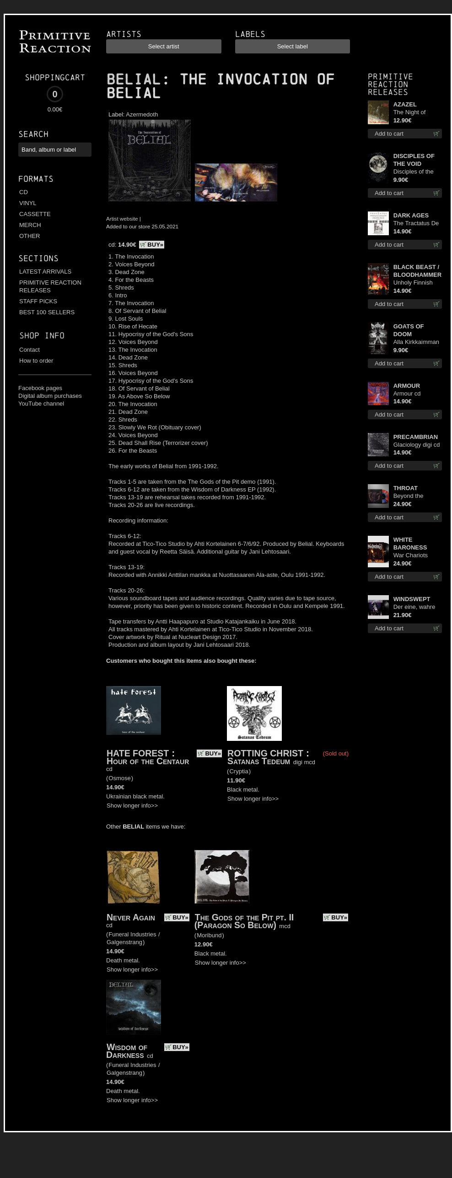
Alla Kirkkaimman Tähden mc (416, 342)
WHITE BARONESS (410, 543)
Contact (29, 349)
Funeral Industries (132, 934)
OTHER (29, 235)
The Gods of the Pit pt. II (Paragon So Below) (244, 921)
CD (23, 192)
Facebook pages (40, 388)
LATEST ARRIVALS (45, 271)
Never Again (131, 917)
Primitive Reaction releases (390, 84)
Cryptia (238, 771)
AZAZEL (405, 104)
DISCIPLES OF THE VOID (414, 160)
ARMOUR (406, 385)
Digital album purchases (50, 395)
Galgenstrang (124, 942)
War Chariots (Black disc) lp (411, 556)
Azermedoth (142, 114)
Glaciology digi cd (416, 444)
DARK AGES (411, 215)
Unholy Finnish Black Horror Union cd (413, 283)
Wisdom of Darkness (126, 1051)
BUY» (155, 244)
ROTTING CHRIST (265, 753)
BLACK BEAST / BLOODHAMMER (417, 271)
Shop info (42, 335)
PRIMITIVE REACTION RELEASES (50, 286)
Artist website (122, 219)
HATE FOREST (138, 753)
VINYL (28, 203)
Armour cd (407, 393)
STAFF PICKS (38, 301)
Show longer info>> (132, 805)
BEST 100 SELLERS (47, 312)
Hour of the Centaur (148, 761)
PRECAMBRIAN (415, 436)
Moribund (209, 935)
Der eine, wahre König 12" (414, 607)
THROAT (405, 488)
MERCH (30, 225)
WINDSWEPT (411, 599)
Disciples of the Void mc (413, 172)
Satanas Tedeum (258, 761)
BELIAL (133, 79)
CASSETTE (35, 214)
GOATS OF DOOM (408, 330)
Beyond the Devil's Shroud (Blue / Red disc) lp (415, 496)
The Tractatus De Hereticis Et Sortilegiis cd (416, 223)
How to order (36, 360)
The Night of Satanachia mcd (414, 112)
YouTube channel (41, 403)
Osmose (119, 778)
